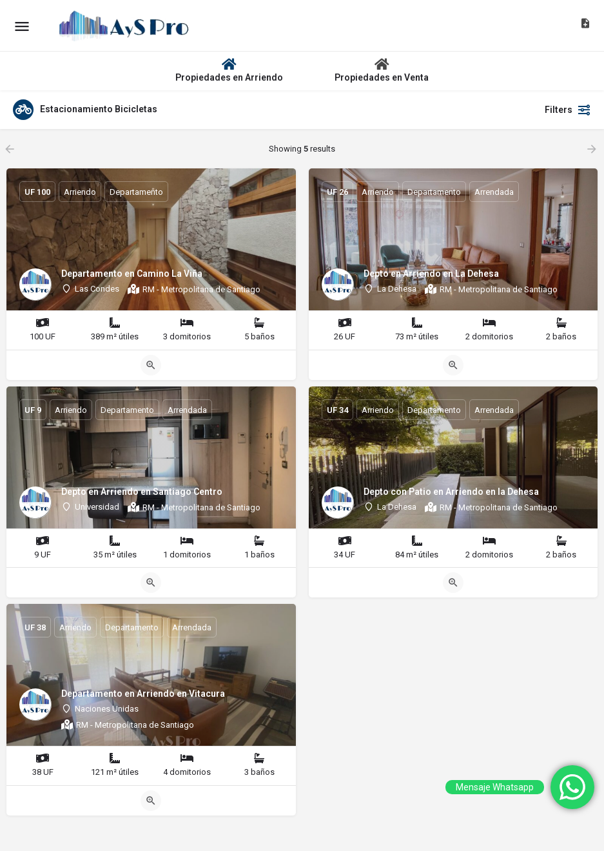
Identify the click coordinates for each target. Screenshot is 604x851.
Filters (568, 110)
